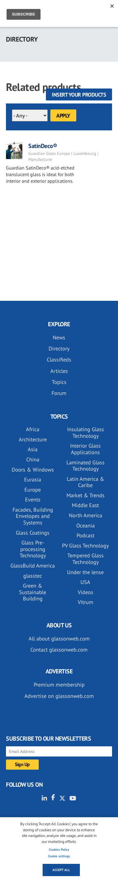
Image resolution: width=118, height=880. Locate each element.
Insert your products (79, 94)
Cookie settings (59, 856)
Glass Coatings (32, 532)
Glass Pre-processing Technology (33, 549)
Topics (59, 382)
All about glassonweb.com (59, 638)
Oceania (85, 525)
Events (33, 499)
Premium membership (59, 684)
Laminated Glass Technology (85, 465)
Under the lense (85, 572)
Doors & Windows (33, 469)
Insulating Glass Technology (85, 432)
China (32, 459)
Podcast (85, 535)
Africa (32, 429)
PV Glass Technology (85, 545)
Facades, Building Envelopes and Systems (33, 516)
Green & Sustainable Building (32, 592)
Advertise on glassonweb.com (59, 696)
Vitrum (85, 602)
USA (85, 582)
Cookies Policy (59, 849)
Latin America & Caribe (85, 482)
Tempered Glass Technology (85, 558)
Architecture (33, 439)
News (59, 337)
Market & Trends (85, 495)
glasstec (32, 575)
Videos (85, 592)
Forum (59, 393)
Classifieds (59, 359)
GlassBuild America (32, 565)
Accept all (61, 870)
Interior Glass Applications (85, 449)
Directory (59, 348)
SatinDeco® (42, 146)
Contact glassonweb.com (59, 649)
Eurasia (32, 479)
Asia (33, 449)
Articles (59, 370)
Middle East (85, 505)
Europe (32, 489)
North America (85, 515)
